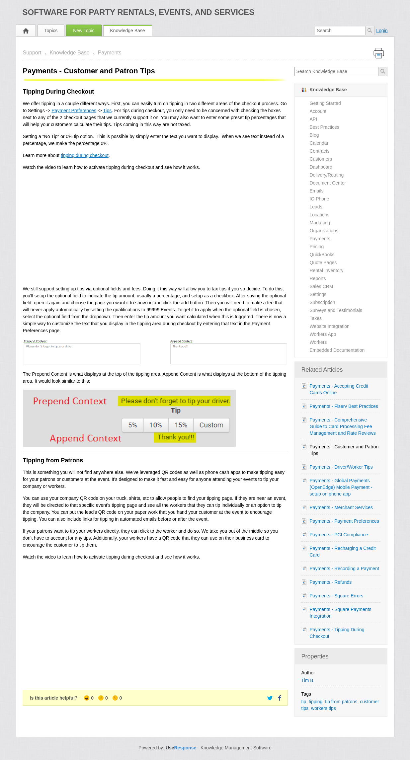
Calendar (319, 143)
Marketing (320, 222)
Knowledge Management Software (236, 747)
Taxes (316, 318)
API (313, 119)
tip (303, 701)
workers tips (323, 708)
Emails (317, 190)
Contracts (320, 151)
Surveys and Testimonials (336, 310)
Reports (318, 278)
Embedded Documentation (337, 350)
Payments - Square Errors (337, 595)
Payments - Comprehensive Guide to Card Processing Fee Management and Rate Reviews (343, 426)
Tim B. (308, 680)
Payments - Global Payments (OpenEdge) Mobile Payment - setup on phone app (341, 487)
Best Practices (324, 127)
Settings (318, 294)
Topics (51, 30)
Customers (321, 159)
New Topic (83, 30)
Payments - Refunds (331, 582)
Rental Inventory (327, 270)
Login (381, 30)
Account (318, 111)
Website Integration (330, 326)
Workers (318, 342)
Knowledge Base (127, 30)
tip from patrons (341, 701)
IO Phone (319, 198)
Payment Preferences (73, 110)
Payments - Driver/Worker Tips (341, 467)
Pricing (317, 246)
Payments (110, 52)
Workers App (323, 334)
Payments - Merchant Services (341, 507)
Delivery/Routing (327, 175)
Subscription (322, 302)
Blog (314, 135)
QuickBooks (322, 254)
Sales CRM (321, 286)
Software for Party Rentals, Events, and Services (139, 12)
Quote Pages (323, 262)
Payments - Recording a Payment (344, 568)
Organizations (324, 230)
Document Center (328, 183)
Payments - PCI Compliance (339, 534)
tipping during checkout (85, 155)
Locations (320, 214)
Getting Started (325, 103)
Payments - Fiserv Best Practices (344, 406)
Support (32, 52)
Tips (107, 110)
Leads (316, 206)
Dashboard (321, 167)
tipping (315, 701)
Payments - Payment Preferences (344, 521)
